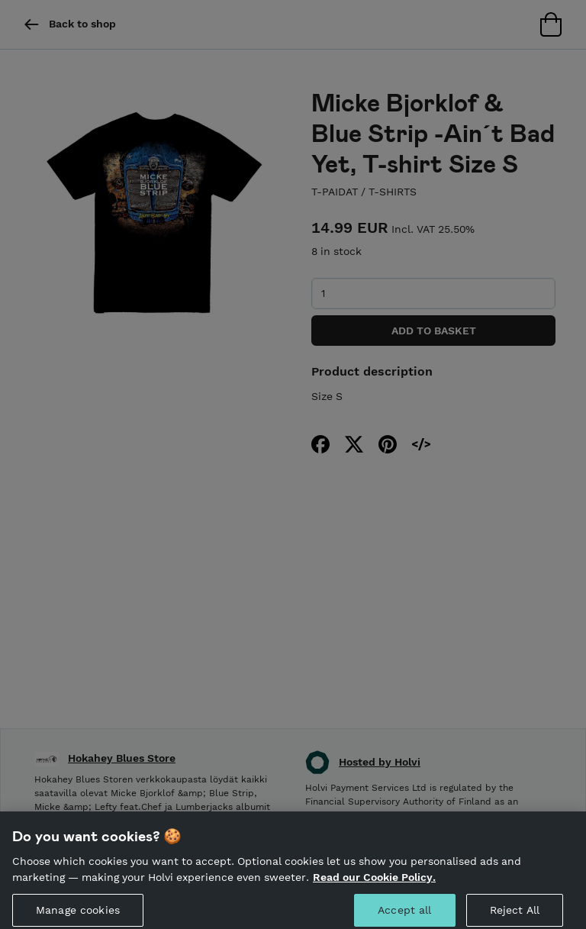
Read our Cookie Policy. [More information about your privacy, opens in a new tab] (374, 885)
